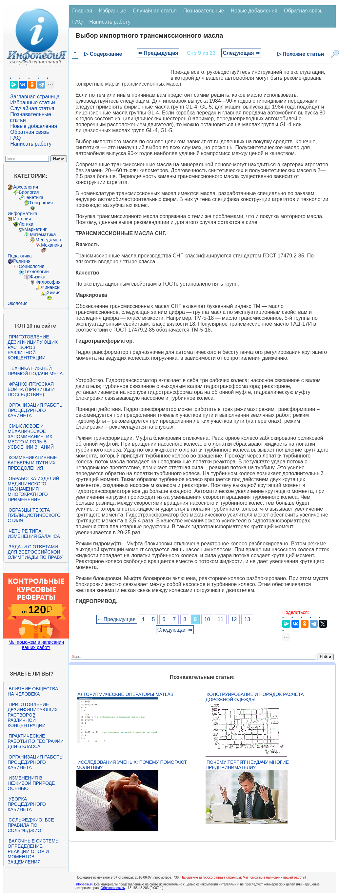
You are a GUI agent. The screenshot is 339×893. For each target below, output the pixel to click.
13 (247, 619)
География (41, 202)
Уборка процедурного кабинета (27, 804)
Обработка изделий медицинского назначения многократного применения (33, 489)
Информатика (22, 213)
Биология (29, 192)
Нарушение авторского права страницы (211, 877)
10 (207, 619)
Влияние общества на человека (33, 691)
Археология (25, 187)
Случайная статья (32, 108)
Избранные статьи (32, 102)
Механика (51, 245)
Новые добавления (33, 126)
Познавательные (203, 10)
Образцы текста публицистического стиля (34, 515)
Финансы (50, 287)
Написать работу (30, 144)
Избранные (112, 10)
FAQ (15, 138)
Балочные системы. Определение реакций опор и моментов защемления (34, 851)
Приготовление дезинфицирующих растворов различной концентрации (33, 347)
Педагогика (19, 255)
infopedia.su (84, 884)
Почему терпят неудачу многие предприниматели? (247, 765)
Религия (21, 261)
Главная (82, 10)
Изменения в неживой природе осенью (31, 783)
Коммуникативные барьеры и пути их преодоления (32, 463)
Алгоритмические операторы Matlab (125, 694)
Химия (53, 292)
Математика (43, 234)
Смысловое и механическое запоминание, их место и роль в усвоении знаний (30, 436)
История (22, 218)
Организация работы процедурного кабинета (35, 410)
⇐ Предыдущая (158, 53)
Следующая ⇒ (241, 53)
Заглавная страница (35, 96)
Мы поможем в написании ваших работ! (36, 644)
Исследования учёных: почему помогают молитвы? (131, 765)
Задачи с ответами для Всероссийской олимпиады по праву (35, 552)
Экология (17, 303)
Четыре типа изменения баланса (34, 533)
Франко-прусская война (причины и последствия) (31, 389)
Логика (26, 224)
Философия (47, 282)
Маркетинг (35, 229)
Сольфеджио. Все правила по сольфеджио (31, 825)
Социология (31, 266)
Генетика (33, 197)
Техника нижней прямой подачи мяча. (36, 371)
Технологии (36, 271)
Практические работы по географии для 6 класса (36, 741)
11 (221, 619)
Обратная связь (29, 132)
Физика (37, 276)
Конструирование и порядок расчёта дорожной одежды (255, 697)
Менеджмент (49, 239)
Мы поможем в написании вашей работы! (274, 877)
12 (234, 619)
